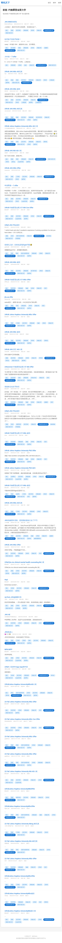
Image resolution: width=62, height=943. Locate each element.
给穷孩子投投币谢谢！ (13, 39)
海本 (17, 141)
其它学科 (18, 30)
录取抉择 (26, 30)
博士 (7, 459)
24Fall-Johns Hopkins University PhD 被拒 (20, 468)
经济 (45, 288)
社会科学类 (20, 161)
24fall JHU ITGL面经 (12, 225)
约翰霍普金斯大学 (48, 30)
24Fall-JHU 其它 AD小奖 (13, 349)
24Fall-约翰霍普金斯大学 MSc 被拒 (17, 433)
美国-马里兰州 (9, 33)
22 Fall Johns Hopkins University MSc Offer (21, 859)
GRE (12, 253)
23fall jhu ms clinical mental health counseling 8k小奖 (24, 562)
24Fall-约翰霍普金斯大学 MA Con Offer (19, 208)
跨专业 (7, 360)
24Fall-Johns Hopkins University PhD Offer (20, 451)
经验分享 (39, 30)
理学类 (45, 141)
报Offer (7, 82)
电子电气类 (39, 117)
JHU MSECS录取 (11, 22)
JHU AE (7, 614)
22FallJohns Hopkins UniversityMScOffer (20, 806)
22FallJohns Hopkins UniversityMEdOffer (20, 789)
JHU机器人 (9, 632)
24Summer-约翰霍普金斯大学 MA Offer (19, 367)
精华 (54, 3)
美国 (12, 30)
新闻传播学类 (37, 538)
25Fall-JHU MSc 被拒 (12, 89)
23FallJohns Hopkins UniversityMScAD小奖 (21, 684)
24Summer (33, 377)
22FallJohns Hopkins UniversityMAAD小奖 (20, 911)
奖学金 (13, 161)
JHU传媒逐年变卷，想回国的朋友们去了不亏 (21, 520)
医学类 (7, 573)
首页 (49, 3)
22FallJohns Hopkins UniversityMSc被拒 (19, 893)
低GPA (17, 494)
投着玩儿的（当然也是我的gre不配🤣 (18, 245)
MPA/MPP (8, 649)
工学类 (17, 176)
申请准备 (18, 238)
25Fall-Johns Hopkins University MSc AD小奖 (21, 126)
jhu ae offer (9, 297)
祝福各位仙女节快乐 (12, 387)
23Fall (17, 570)
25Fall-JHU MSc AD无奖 (13, 71)
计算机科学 (38, 102)
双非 (28, 496)
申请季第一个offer (11, 185)
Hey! (6, 580)
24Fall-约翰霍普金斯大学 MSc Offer (18, 280)
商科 (17, 80)
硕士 (7, 30)
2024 (12, 236)
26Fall (32, 30)
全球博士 (13, 476)
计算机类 (52, 80)
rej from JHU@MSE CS (13, 597)
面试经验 (48, 236)
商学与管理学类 (20, 236)
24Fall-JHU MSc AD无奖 (13, 503)
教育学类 (18, 424)
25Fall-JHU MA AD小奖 (13, 151)
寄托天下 (5, 2)
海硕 (27, 288)
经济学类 (13, 288)
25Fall (45, 80)
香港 (19, 47)
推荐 (59, 3)
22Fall (39, 780)
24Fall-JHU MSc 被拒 (12, 262)
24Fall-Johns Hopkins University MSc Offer (20, 314)
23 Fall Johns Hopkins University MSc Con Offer (22, 719)
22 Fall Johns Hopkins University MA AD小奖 (21, 771)
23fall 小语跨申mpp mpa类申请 (16, 667)
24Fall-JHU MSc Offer (13, 545)
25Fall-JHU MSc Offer (13, 168)
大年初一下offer (10, 57)
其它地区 (13, 47)
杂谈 (25, 65)
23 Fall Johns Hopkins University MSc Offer (21, 702)
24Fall (32, 216)
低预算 (46, 47)
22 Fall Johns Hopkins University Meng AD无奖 (22, 824)
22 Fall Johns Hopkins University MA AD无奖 (21, 841)
